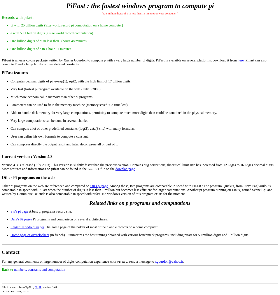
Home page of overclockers (29, 235)
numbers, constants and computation (39, 269)
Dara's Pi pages (21, 219)
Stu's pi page (99, 186)
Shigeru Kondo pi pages (27, 227)
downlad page (125, 169)
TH (38, 287)
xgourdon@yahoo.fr (169, 261)
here (241, 60)
